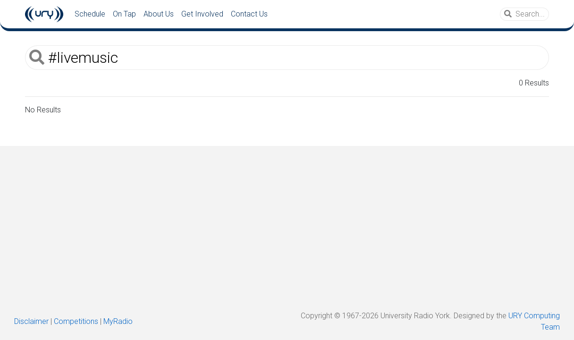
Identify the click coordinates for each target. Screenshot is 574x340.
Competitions (76, 321)
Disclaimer (31, 321)
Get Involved (202, 13)
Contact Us (249, 13)
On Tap (124, 13)
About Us (159, 13)
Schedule (90, 13)
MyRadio (118, 321)
